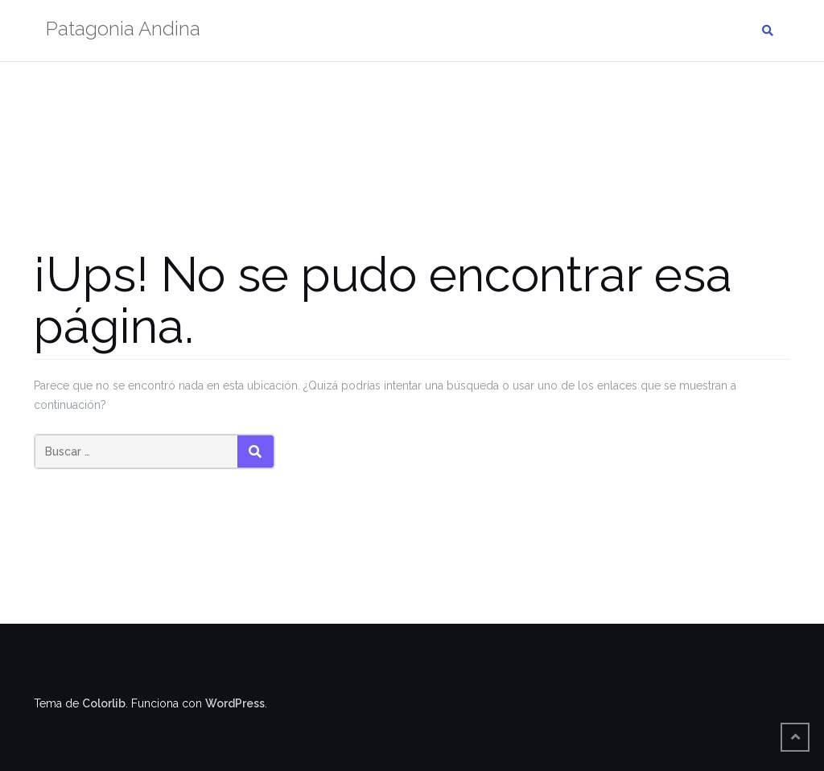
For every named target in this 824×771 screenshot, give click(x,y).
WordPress (235, 703)
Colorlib (104, 703)
